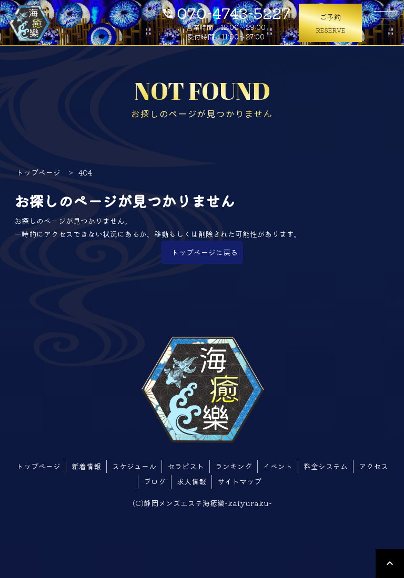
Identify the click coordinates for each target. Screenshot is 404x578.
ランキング (233, 466)
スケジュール (134, 466)
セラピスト (185, 466)
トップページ (38, 466)
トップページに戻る (204, 252)
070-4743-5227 (225, 12)
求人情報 (191, 481)
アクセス (373, 466)
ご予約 (330, 23)
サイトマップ (239, 481)
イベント (277, 466)
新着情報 (86, 466)
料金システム (326, 466)
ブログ (155, 481)
